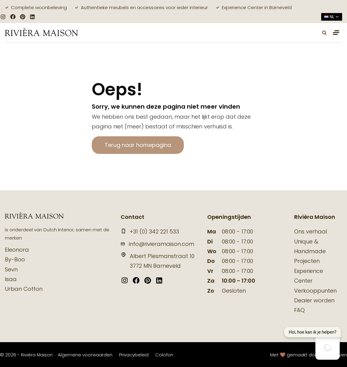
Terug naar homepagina (138, 145)
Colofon (164, 355)
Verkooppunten (315, 290)
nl (331, 17)
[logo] (41, 33)
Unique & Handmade (310, 246)
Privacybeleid (134, 355)
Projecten (307, 261)
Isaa (11, 279)
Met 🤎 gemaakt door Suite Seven (308, 355)
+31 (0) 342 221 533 (150, 231)
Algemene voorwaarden (85, 355)
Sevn (11, 269)
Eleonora (17, 249)
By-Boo (15, 259)
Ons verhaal (310, 231)
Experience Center (308, 275)
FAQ (299, 310)
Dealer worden (314, 300)
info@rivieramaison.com (157, 244)
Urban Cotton (24, 289)
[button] (324, 33)
